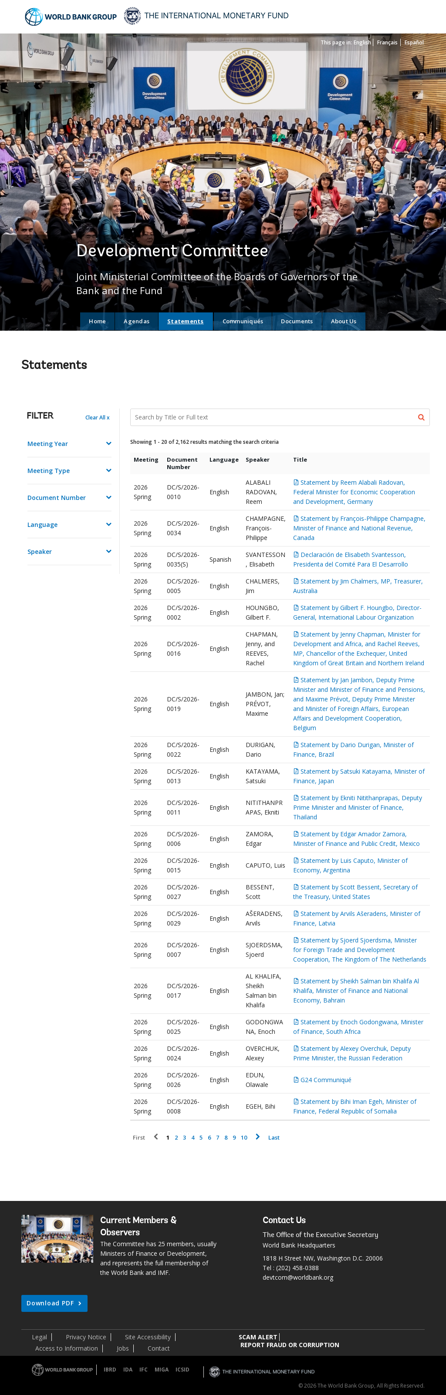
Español (414, 42)
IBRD (110, 1369)
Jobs (123, 1348)
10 (244, 1137)
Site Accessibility (148, 1337)
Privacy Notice (86, 1337)
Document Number (56, 497)
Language (42, 524)
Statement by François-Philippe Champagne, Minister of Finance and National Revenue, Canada (359, 528)
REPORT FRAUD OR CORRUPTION (289, 1345)
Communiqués (243, 321)
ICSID (182, 1369)
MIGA (162, 1369)
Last (274, 1137)
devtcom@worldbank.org (298, 1277)
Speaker (39, 551)
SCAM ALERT (258, 1337)
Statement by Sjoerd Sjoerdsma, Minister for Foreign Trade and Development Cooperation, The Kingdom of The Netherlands (359, 949)
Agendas (136, 321)
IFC (143, 1369)
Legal (39, 1337)
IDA (127, 1369)
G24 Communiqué (326, 1080)
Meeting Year (47, 443)
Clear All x (97, 417)
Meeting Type (48, 470)
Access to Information (66, 1348)
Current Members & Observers (138, 1227)
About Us (344, 321)
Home (97, 321)
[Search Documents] (280, 417)
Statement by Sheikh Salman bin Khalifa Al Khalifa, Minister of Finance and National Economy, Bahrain (356, 990)
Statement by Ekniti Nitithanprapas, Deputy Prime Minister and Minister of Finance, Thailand (357, 807)
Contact (159, 1348)
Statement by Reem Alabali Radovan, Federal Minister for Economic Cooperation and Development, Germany (354, 492)
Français (387, 42)
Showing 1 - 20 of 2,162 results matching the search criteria (204, 442)
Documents (297, 321)
